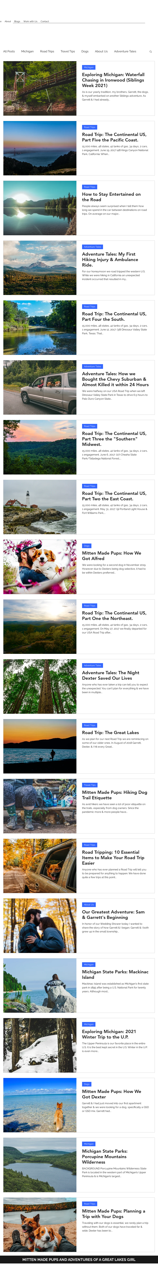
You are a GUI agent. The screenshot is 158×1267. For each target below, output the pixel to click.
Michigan (27, 51)
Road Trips (47, 51)
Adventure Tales (125, 51)
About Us (101, 51)
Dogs (85, 51)
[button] (150, 51)
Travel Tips (68, 51)
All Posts (9, 51)
